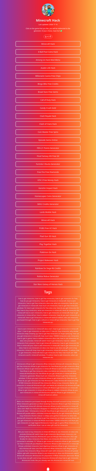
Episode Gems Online (47, 140)
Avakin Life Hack (48, 68)
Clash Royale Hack (48, 116)
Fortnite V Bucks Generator (48, 164)
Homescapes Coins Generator (48, 196)
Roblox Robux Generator (48, 276)
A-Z (48, 37)
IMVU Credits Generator (48, 204)
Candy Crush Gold (48, 108)
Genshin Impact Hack (47, 188)
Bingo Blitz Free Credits (48, 84)
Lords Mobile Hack (48, 212)
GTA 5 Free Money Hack (48, 180)
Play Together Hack (48, 244)
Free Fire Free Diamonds (48, 172)
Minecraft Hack (48, 44)
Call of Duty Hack (48, 100)
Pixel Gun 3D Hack (48, 236)
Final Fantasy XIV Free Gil (48, 156)
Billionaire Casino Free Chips (48, 76)
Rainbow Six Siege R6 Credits (48, 268)
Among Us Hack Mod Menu (48, 60)
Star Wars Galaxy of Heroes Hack (48, 284)
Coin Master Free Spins (48, 132)
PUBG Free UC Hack (48, 228)
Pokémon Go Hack (48, 252)
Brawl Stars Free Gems (48, 92)
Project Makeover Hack (48, 260)
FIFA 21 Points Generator (48, 148)
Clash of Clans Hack (48, 124)
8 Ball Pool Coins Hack (48, 51)
